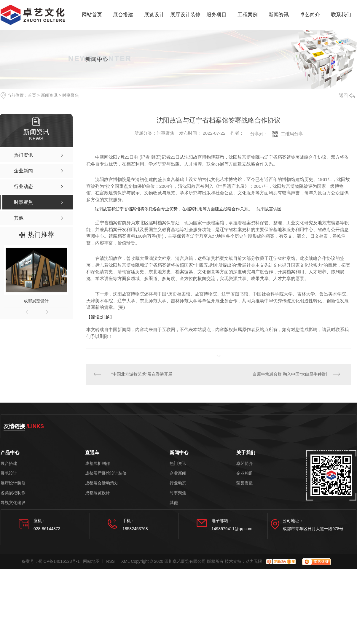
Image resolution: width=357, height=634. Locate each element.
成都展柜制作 (97, 463)
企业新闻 (178, 473)
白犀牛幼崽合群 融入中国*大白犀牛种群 (289, 374)
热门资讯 (178, 463)
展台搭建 (123, 15)
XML (125, 561)
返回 (347, 95)
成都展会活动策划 (101, 483)
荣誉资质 (244, 483)
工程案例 (248, 15)
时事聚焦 (70, 95)
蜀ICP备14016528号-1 (59, 561)
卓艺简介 (310, 15)
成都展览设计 (36, 300)
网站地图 (91, 561)
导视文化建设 (13, 502)
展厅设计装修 (185, 15)
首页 (32, 95)
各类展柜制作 (13, 493)
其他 (174, 502)
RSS (110, 561)
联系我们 (341, 15)
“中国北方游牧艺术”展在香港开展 (141, 374)
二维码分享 (292, 133)
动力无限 (254, 561)
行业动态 (178, 483)
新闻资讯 (279, 15)
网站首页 (92, 15)
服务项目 (216, 15)
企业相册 (244, 473)
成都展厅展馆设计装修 (106, 473)
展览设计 (154, 15)
